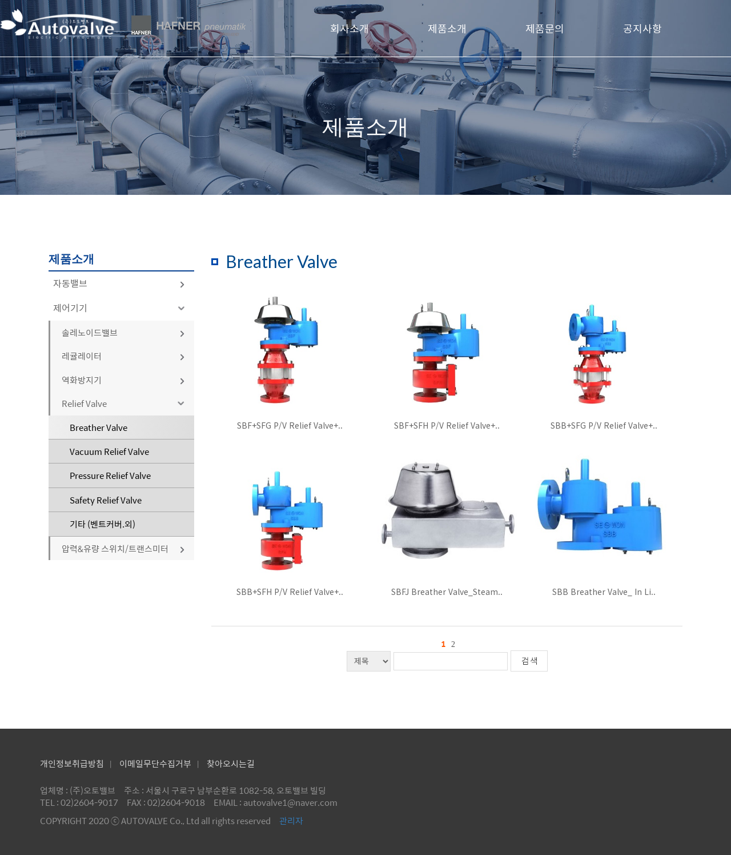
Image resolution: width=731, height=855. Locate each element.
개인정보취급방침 (72, 763)
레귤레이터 (124, 355)
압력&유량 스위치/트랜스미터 (124, 548)
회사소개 (349, 28)
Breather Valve (98, 427)
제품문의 (544, 28)
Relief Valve (125, 403)
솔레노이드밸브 (124, 332)
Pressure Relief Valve (110, 475)
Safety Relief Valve (106, 499)
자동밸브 (119, 283)
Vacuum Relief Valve (109, 451)
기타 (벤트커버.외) (102, 523)
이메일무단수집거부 (155, 763)
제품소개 (447, 28)
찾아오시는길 (231, 763)
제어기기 (120, 308)
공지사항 (642, 28)
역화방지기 (124, 379)
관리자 (291, 820)
